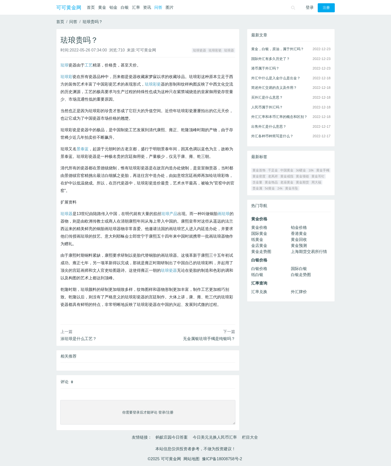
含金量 (257, 182)
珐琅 (64, 65)
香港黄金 (299, 233)
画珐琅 (224, 214)
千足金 (273, 170)
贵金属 (257, 188)
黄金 (102, 7)
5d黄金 (270, 188)
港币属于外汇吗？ (265, 68)
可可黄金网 (68, 7)
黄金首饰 (259, 170)
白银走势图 (301, 275)
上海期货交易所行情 (309, 251)
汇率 (136, 7)
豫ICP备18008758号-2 (222, 459)
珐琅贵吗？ (93, 22)
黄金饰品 (271, 182)
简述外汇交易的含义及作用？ (274, 88)
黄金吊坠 (291, 188)
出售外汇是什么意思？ (268, 126)
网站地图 (191, 459)
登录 (310, 7)
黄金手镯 (322, 170)
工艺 (89, 65)
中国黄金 (286, 170)
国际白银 (299, 269)
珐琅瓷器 (199, 50)
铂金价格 (299, 227)
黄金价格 (259, 227)
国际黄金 (259, 233)
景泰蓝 (83, 149)
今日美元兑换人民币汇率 (215, 437)
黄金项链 (302, 176)
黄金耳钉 (317, 176)
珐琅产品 (169, 214)
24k (280, 188)
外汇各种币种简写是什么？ (272, 136)
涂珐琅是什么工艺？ (78, 339)
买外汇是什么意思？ (267, 97)
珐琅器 (229, 50)
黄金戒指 (286, 176)
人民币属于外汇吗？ (267, 107)
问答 (158, 7)
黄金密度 (259, 176)
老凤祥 (273, 176)
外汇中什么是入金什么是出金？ (275, 78)
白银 (125, 7)
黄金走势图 (261, 251)
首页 (91, 7)
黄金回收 (299, 239)
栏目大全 (250, 437)
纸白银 (257, 275)
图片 (170, 7)
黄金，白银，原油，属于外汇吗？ (277, 49)
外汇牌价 (299, 292)
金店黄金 (259, 245)
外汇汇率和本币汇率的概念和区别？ (279, 117)
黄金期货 (302, 182)
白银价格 (259, 269)
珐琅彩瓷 (215, 50)
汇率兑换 (259, 292)
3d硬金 (301, 170)
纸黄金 (257, 239)
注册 (326, 8)
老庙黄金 (286, 182)
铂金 (113, 7)
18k (311, 170)
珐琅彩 (66, 77)
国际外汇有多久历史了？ (270, 59)
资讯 (147, 7)
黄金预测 (299, 245)
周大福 (316, 182)
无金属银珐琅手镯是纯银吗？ (209, 339)
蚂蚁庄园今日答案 (172, 437)
